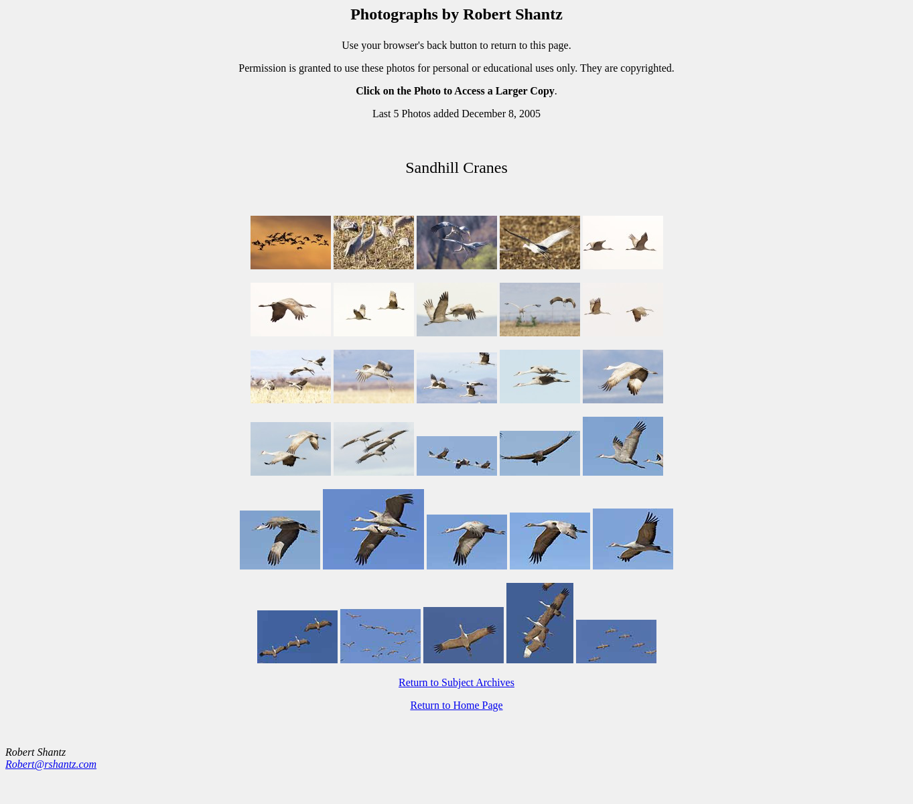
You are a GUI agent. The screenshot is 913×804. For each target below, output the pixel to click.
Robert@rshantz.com (50, 764)
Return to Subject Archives (456, 682)
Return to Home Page (456, 705)
